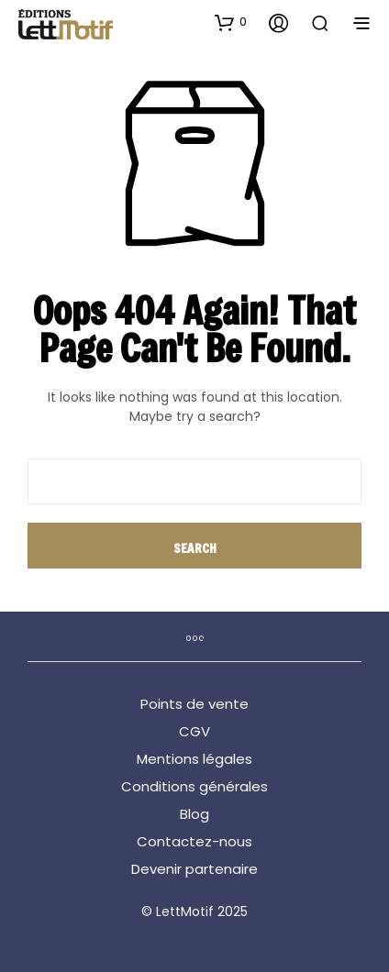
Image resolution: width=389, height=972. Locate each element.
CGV (194, 731)
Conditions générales (194, 786)
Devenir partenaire (194, 868)
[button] (231, 22)
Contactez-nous (194, 841)
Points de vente (194, 703)
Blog (194, 813)
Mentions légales (194, 758)
